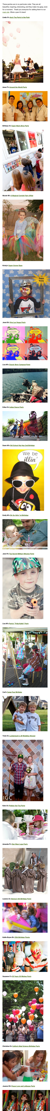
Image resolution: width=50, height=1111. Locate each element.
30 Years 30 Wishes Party (21, 976)
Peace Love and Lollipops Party (23, 1086)
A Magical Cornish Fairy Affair (22, 196)
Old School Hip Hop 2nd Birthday (22, 445)
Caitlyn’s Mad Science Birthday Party (26, 1046)
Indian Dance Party (16, 407)
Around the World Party (18, 87)
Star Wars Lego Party (20, 844)
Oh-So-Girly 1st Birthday (19, 515)
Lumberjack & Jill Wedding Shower (22, 736)
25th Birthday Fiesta (22, 937)
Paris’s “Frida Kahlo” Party (19, 624)
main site (5, 12)
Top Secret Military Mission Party (21, 554)
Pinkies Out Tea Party (17, 806)
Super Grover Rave (15, 266)
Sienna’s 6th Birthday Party (21, 899)
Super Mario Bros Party (20, 126)
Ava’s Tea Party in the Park (20, 17)
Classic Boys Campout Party (19, 365)
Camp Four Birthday (14, 692)
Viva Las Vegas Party (17, 322)
